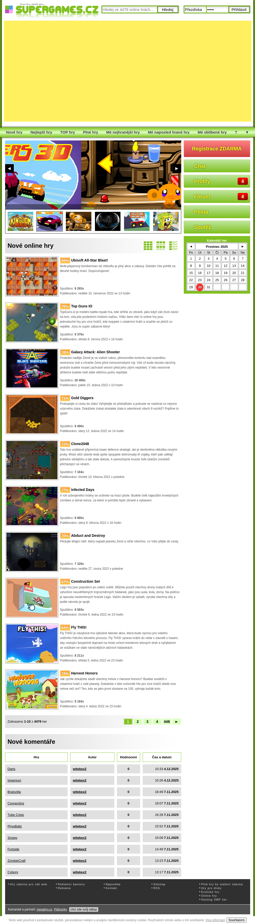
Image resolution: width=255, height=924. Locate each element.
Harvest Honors (84, 673)
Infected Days (82, 490)
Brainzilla (14, 792)
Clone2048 (80, 444)
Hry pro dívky (211, 888)
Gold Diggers (82, 398)
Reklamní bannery (71, 884)
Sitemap (159, 884)
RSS (156, 888)
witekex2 (79, 769)
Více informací (215, 920)
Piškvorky (60, 909)
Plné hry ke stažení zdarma (222, 884)
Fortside (13, 849)
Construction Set (85, 581)
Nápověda (113, 884)
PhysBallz (15, 826)
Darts (12, 769)
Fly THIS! (79, 627)
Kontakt (111, 888)
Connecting (16, 803)
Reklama (64, 888)
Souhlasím (236, 920)
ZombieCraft (17, 861)
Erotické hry (210, 891)
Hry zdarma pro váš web (28, 884)
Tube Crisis (16, 815)
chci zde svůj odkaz (83, 909)
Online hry (209, 895)
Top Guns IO (81, 306)
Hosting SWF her (214, 899)
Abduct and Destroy (88, 535)
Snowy (12, 838)
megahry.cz (44, 909)
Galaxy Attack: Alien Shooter (95, 352)
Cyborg (13, 872)
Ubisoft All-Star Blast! (89, 260)
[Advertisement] (52, 71)
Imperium (14, 780)
